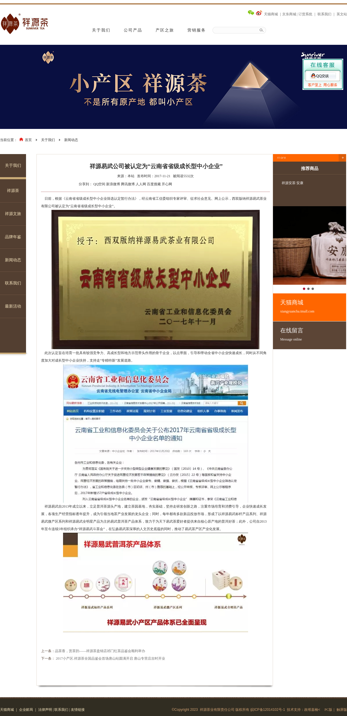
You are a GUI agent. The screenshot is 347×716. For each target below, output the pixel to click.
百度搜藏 (154, 184)
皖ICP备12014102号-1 (267, 710)
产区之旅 (165, 30)
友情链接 (78, 710)
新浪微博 (113, 184)
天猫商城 (271, 14)
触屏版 (342, 710)
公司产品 (133, 30)
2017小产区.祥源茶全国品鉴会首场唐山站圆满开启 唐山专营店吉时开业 (110, 658)
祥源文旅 (13, 214)
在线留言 (313, 334)
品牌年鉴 (13, 237)
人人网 (141, 184)
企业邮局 (26, 710)
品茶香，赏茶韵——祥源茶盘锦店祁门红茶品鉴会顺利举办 (100, 651)
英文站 (342, 14)
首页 (28, 140)
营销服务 (196, 30)
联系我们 (324, 14)
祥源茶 (13, 190)
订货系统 (305, 14)
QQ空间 (99, 184)
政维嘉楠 (311, 710)
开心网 (167, 184)
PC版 (328, 710)
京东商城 (289, 14)
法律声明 (45, 710)
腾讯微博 (128, 184)
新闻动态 (71, 140)
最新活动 (13, 306)
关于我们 (101, 30)
